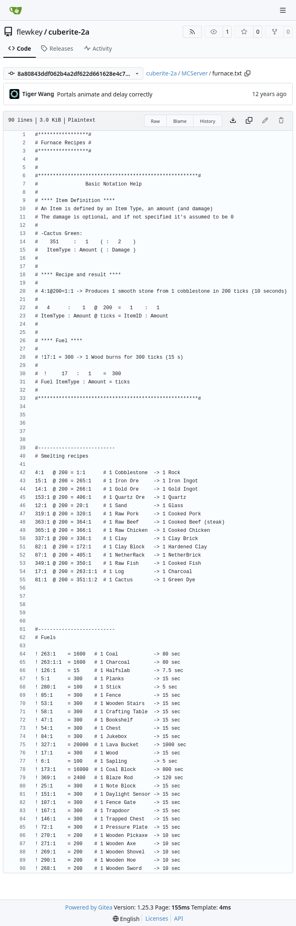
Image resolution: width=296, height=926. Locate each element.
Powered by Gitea (88, 907)
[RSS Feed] (192, 32)
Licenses (156, 918)
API (178, 918)
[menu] (126, 919)
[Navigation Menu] (283, 10)
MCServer (195, 73)
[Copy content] (249, 121)
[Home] (15, 10)
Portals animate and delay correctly (105, 94)
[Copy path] (247, 73)
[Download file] (233, 121)
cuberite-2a (69, 32)
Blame (180, 121)
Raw (155, 121)
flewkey (29, 32)
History (207, 121)
